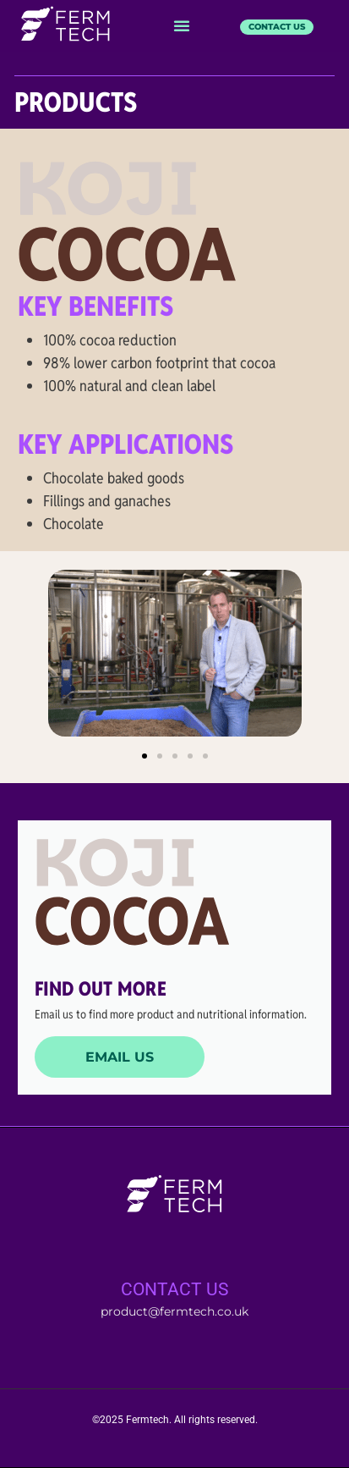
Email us (119, 1057)
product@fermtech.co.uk (174, 1311)
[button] (181, 25)
